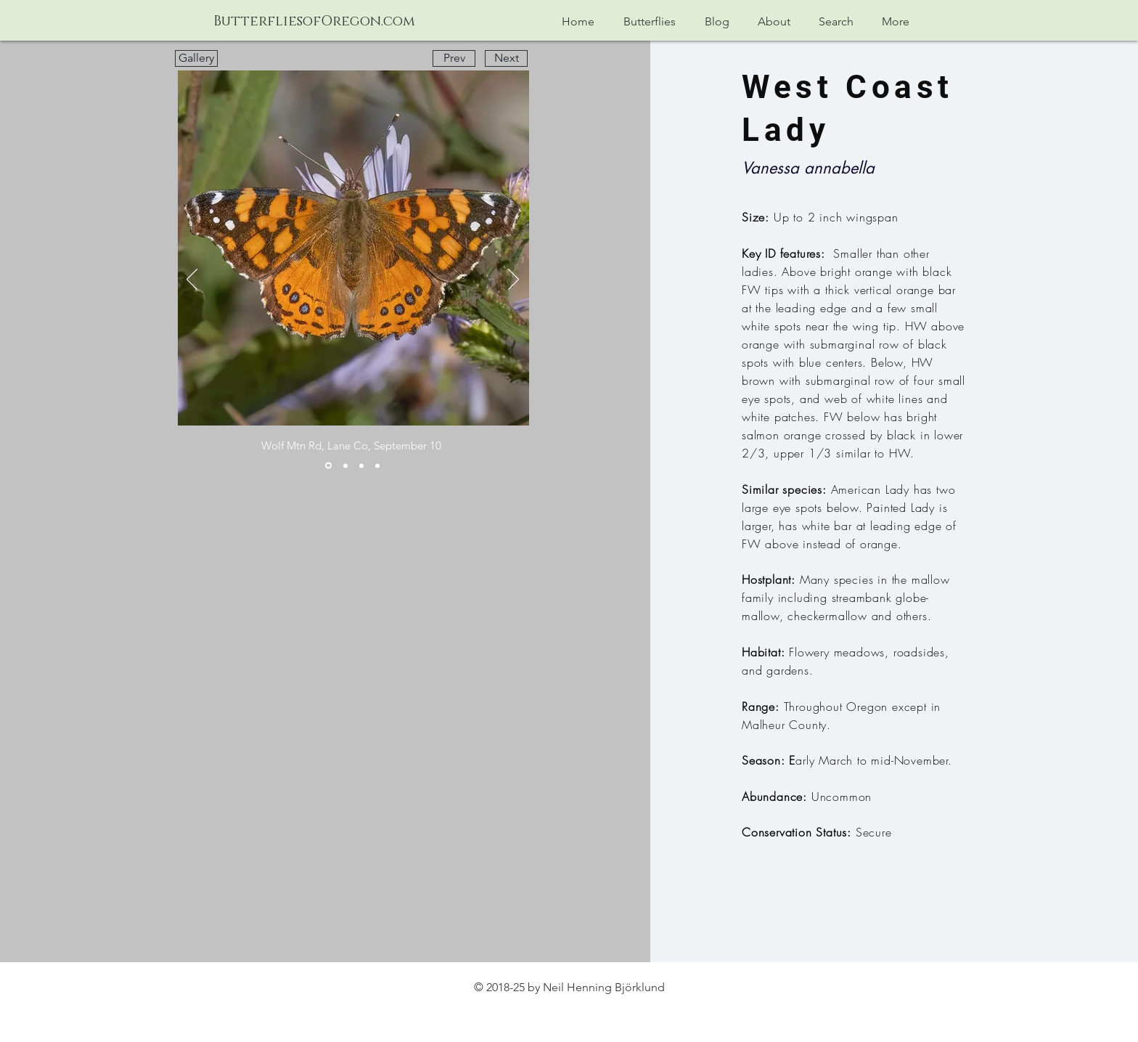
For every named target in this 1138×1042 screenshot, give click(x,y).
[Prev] (454, 58)
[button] (649, 21)
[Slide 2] (345, 465)
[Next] (506, 58)
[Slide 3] (361, 465)
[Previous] (192, 280)
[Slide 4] (377, 465)
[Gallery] (196, 58)
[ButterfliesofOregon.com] (314, 22)
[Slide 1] (328, 466)
